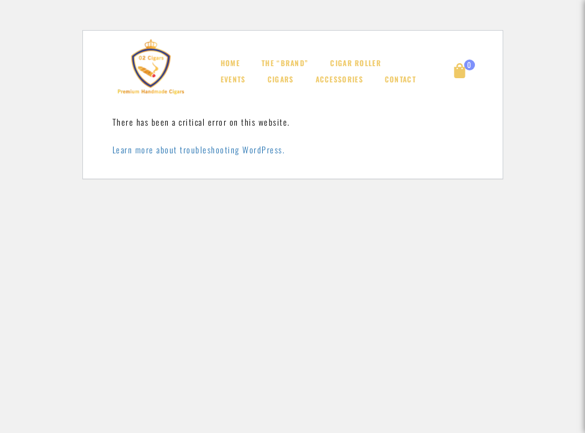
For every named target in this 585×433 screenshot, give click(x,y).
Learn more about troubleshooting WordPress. (199, 149)
